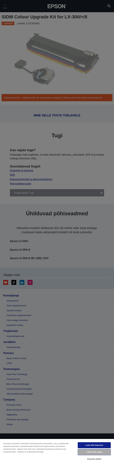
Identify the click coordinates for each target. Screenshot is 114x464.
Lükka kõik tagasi (94, 452)
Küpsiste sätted (94, 459)
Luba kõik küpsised (94, 445)
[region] (57, 451)
